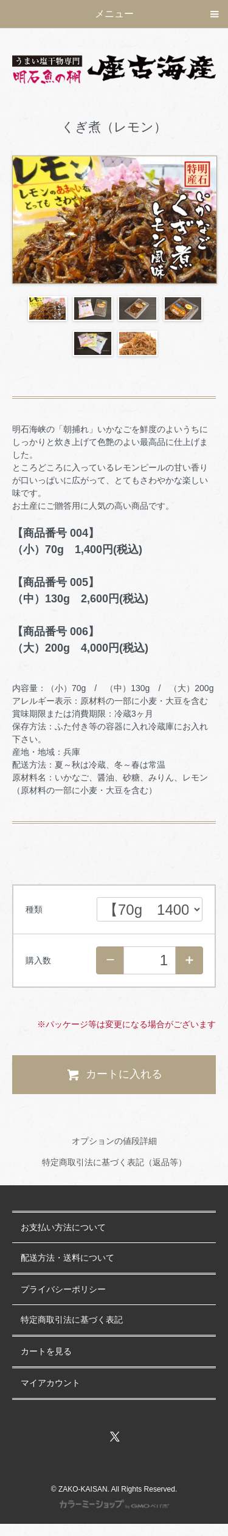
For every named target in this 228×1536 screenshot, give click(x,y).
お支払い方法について (63, 1227)
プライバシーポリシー (63, 1289)
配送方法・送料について (67, 1257)
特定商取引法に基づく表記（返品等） (114, 1162)
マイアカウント (50, 1383)
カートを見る (46, 1351)
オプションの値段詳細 (114, 1141)
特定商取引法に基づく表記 (72, 1319)
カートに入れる (114, 1074)
